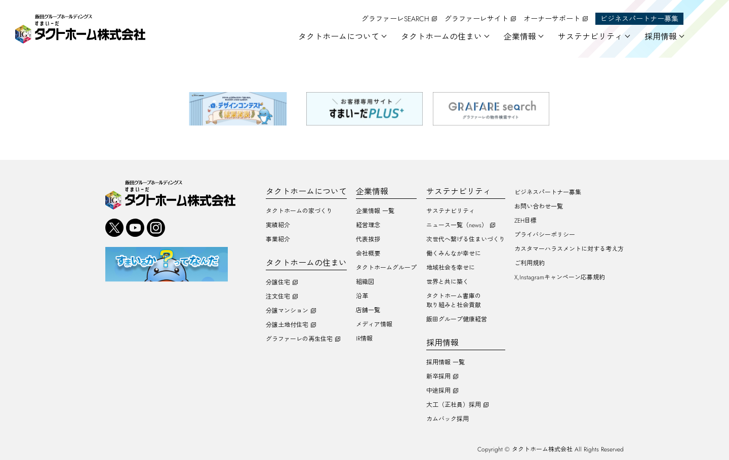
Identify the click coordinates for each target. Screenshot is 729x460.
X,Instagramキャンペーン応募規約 (559, 277)
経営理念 (368, 225)
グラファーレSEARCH (395, 19)
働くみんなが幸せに (453, 253)
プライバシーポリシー (544, 234)
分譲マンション (287, 310)
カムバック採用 (447, 419)
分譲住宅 (278, 282)
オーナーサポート (551, 19)
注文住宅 (278, 296)
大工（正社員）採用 (453, 404)
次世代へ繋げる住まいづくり (465, 239)
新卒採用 (438, 376)
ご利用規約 (529, 263)
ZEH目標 (525, 220)
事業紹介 (278, 239)
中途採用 (438, 390)
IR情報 (364, 338)
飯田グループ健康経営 (456, 319)
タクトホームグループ (386, 267)
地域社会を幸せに (450, 267)
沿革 (362, 296)
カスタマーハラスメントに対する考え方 (569, 249)
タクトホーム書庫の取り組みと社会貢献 (453, 300)
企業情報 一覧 (375, 211)
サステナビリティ (450, 211)
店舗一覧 (368, 310)
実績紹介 (278, 225)
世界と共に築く (447, 281)
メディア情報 (374, 324)
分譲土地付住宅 (287, 324)
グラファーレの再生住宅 (299, 339)
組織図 (365, 281)
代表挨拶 (368, 239)
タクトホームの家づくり (299, 211)
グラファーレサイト (476, 19)
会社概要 (368, 253)
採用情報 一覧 (445, 362)
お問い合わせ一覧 (538, 206)
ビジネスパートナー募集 (639, 19)
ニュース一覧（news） (457, 225)
